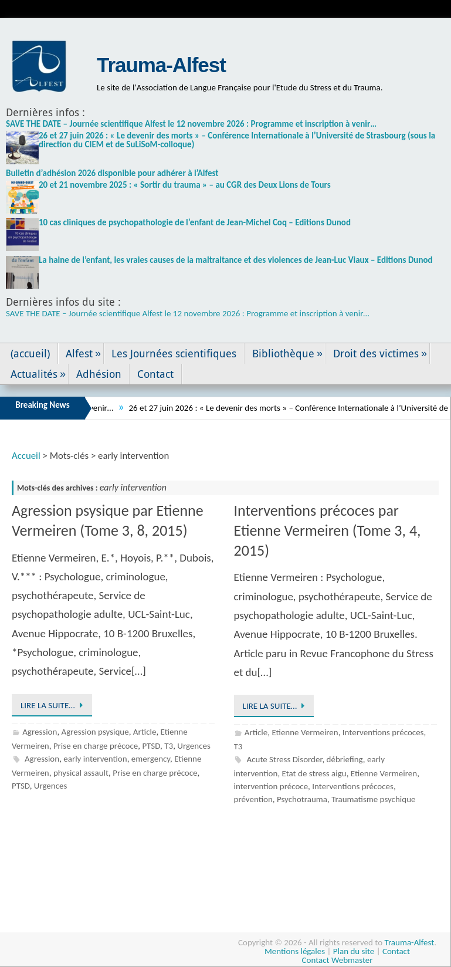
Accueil (26, 455)
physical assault (80, 772)
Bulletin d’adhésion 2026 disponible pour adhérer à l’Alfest (112, 173)
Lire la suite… (54, 705)
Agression (39, 731)
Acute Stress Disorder (284, 759)
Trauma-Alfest (161, 64)
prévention (253, 799)
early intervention (95, 758)
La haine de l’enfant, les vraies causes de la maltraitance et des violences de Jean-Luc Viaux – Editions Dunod (236, 260)
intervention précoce (271, 786)
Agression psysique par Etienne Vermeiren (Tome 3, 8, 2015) (108, 520)
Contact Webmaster (337, 960)
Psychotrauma (302, 799)
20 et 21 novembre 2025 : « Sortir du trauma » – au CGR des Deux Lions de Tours (185, 185)
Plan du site (353, 951)
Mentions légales (295, 951)
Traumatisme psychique (373, 799)
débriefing (345, 759)
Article (145, 731)
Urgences (194, 746)
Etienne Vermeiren (305, 732)
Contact (396, 951)
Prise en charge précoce (95, 746)
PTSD (151, 746)
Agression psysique (95, 731)
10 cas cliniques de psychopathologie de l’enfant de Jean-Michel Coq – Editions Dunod (195, 222)
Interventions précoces (383, 732)
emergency (150, 758)
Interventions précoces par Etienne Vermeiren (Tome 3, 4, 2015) (327, 530)
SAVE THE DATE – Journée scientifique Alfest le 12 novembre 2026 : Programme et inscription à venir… (191, 124)
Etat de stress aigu (314, 773)
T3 (168, 746)
